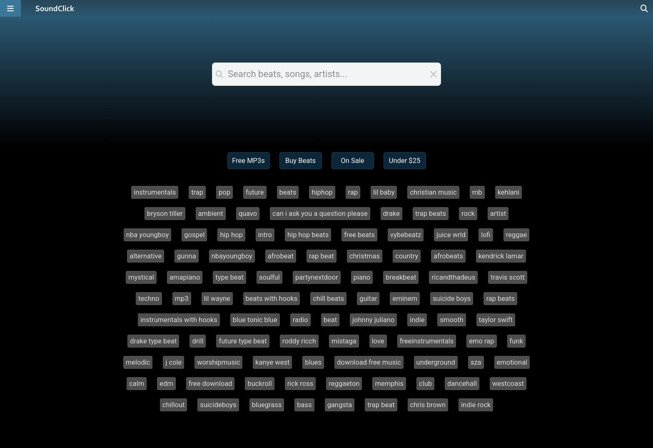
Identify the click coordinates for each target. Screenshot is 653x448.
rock (468, 214)
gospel (194, 235)
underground (435, 362)
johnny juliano (373, 320)
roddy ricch (299, 341)
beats (288, 192)
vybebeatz (405, 235)
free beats (359, 235)
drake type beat (153, 341)
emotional (512, 362)
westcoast (508, 384)
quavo (248, 214)
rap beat (321, 256)
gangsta (339, 405)
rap (353, 192)
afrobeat (281, 256)
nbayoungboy (232, 256)
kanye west (272, 362)
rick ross (300, 384)
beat (330, 320)
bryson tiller (165, 214)
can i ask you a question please (319, 214)
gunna (186, 256)
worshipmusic (218, 362)
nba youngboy (147, 235)
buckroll (259, 384)
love (378, 341)
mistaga (343, 341)
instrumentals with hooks (178, 320)
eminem (404, 299)
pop (224, 192)
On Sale (352, 161)
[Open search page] (644, 8)
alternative (146, 256)
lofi (486, 235)
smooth (451, 320)
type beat (229, 277)
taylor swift (496, 320)
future (255, 192)
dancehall (462, 384)
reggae (516, 235)
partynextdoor (316, 277)
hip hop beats (308, 235)
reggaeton (344, 384)
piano (362, 277)
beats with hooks (272, 299)
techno (148, 299)
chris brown (428, 405)
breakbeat (401, 277)
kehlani (508, 192)
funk (516, 341)
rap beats (500, 299)
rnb (477, 192)
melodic (138, 362)
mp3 (182, 299)
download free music (369, 362)
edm (166, 384)
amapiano (184, 277)
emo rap (481, 341)
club (425, 384)
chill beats (328, 299)
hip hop (231, 235)
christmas (364, 256)
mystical (141, 277)
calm (136, 384)
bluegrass (267, 405)
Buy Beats (300, 161)
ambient (210, 214)
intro (265, 235)
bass (304, 405)
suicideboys (218, 405)
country (406, 256)
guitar (368, 299)
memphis (389, 384)
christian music (433, 192)
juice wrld (451, 235)
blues (313, 362)
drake (391, 214)
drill (197, 341)
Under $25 (404, 161)
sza (476, 362)
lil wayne (217, 299)
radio (300, 320)
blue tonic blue (255, 320)
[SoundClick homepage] (55, 8)
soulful (269, 277)
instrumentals (155, 192)
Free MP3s (248, 161)
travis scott (508, 277)
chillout (173, 405)
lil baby (383, 192)
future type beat (243, 341)
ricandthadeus (453, 277)
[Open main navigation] (10, 8)
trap (197, 192)
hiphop (322, 192)
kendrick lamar (501, 256)
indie (417, 320)
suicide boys (452, 299)
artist (498, 214)
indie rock (476, 405)
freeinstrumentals (427, 341)
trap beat (380, 405)
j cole (173, 362)
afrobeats (448, 256)
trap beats (430, 214)
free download (210, 384)
